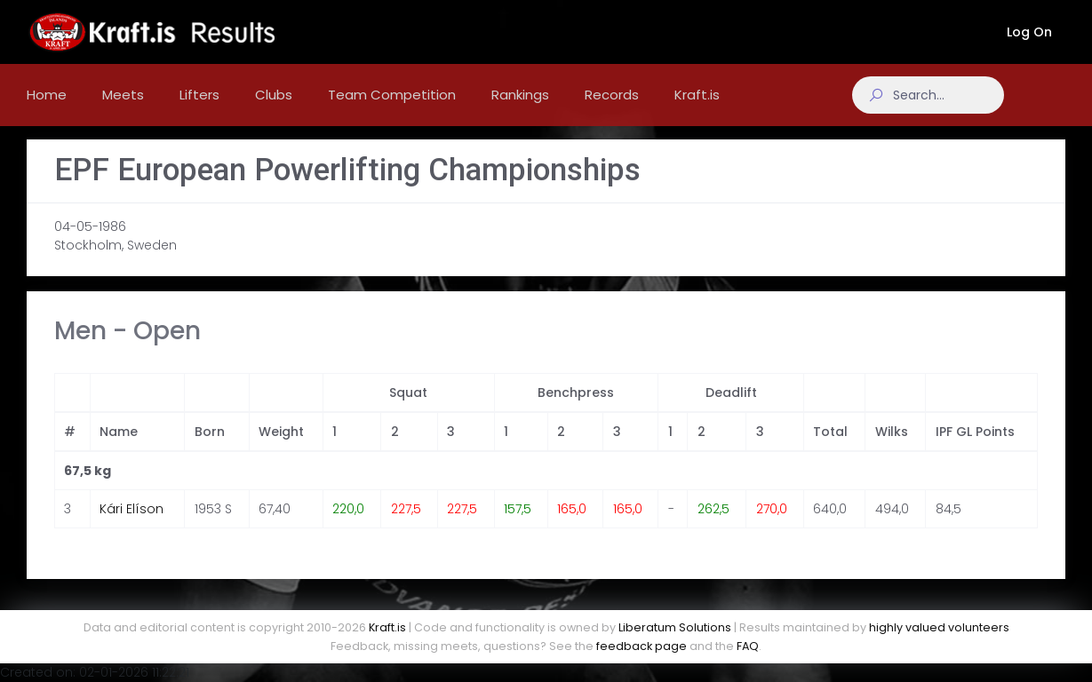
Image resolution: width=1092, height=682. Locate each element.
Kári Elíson (131, 525)
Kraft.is (387, 627)
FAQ (748, 646)
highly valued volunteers (939, 627)
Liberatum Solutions (674, 627)
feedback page (641, 646)
